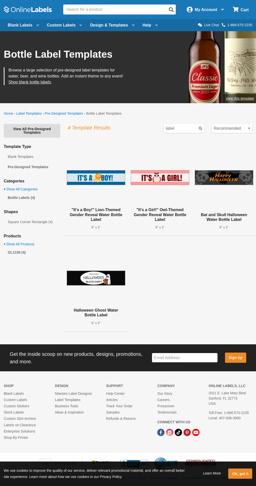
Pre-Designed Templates (64, 113)
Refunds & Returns (121, 419)
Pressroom (165, 406)
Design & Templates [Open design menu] (112, 25)
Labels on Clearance (20, 425)
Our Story (164, 394)
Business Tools (66, 406)
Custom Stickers (16, 406)
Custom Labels (15, 400)
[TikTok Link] (179, 432)
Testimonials (166, 412)
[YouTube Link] (196, 432)
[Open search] (171, 9)
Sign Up (235, 358)
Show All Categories (21, 189)
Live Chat (208, 25)
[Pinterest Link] (188, 432)
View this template (240, 98)
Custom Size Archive (20, 419)
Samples (113, 412)
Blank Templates (20, 157)
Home (8, 113)
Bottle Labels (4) (21, 198)
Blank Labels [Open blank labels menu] (23, 25)
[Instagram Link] (170, 432)
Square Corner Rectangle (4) (30, 222)
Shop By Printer (16, 438)
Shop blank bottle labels (29, 82)
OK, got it (240, 474)
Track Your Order (119, 406)
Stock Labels (14, 412)
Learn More (212, 473)
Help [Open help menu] (150, 25)
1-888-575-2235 (237, 25)
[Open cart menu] (240, 9)
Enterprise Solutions (19, 431)
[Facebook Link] (161, 432)
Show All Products (19, 244)
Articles (112, 400)
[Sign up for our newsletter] (185, 357)
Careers (163, 400)
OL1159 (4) (17, 252)
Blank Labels (14, 394)
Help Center (115, 394)
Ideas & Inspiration (69, 412)
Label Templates (29, 113)
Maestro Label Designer (73, 394)
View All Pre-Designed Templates (32, 130)
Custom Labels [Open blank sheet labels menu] (64, 25)
